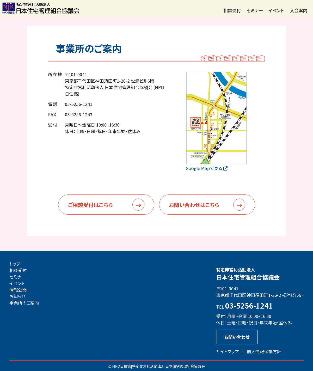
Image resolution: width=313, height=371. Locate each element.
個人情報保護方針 (264, 351)
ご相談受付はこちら (106, 205)
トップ (14, 264)
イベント (276, 10)
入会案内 (298, 10)
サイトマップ (227, 351)
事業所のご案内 (24, 302)
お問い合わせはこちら (207, 205)
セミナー (255, 10)
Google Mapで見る (206, 168)
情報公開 (18, 289)
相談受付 (232, 10)
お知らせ (17, 296)
